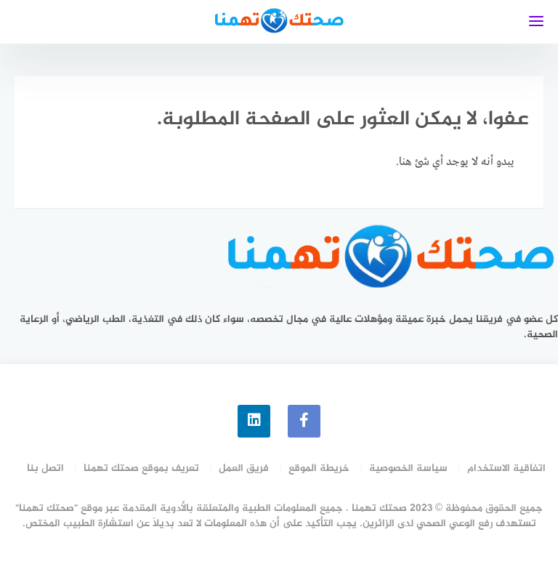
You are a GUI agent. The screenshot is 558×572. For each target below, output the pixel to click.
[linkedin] (254, 421)
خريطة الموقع (318, 468)
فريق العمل (244, 468)
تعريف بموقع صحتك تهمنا (141, 468)
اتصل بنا (45, 468)
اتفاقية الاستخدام (506, 468)
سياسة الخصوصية (408, 468)
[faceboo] (304, 421)
